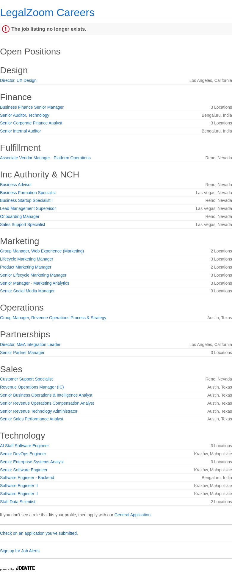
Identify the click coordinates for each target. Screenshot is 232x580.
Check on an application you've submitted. (39, 533)
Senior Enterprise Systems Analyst (32, 461)
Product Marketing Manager (25, 267)
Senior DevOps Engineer (23, 453)
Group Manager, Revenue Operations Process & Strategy (53, 317)
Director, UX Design (18, 80)
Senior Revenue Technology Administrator (38, 411)
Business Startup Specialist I (26, 200)
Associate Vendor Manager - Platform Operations (45, 157)
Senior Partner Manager (22, 352)
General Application (133, 514)
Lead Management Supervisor (28, 208)
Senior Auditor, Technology (24, 115)
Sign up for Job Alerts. (20, 550)
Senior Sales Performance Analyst (31, 419)
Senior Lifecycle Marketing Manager (33, 275)
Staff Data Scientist (17, 501)
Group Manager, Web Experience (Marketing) (42, 251)
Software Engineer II (19, 485)
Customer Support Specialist (26, 379)
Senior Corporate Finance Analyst (31, 123)
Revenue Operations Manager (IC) (32, 387)
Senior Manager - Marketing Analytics (34, 283)
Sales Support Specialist (22, 224)
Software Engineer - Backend (27, 477)
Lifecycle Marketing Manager (26, 259)
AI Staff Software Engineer (24, 445)
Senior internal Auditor (20, 131)
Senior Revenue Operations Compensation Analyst (47, 403)
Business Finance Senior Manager (32, 107)
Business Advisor (16, 184)
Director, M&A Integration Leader (30, 344)
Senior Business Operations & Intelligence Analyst (46, 395)
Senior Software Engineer (24, 469)
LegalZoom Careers (47, 12)
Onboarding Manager (19, 216)
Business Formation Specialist (28, 192)
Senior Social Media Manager (27, 291)
